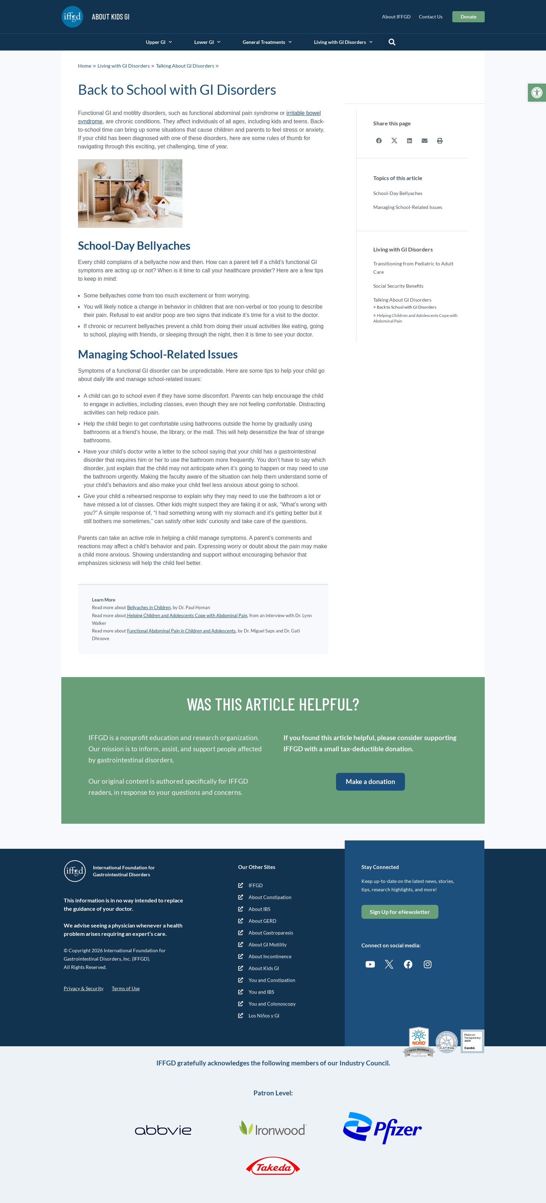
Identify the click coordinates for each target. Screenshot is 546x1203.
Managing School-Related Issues (407, 207)
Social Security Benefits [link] (398, 285)
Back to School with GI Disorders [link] (406, 306)
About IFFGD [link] (396, 17)
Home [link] (84, 66)
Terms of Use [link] (126, 988)
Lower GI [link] (207, 42)
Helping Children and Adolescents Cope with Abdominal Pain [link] (186, 615)
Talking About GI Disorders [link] (185, 66)
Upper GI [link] (159, 42)
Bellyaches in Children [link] (149, 607)
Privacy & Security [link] (83, 988)
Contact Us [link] (431, 17)
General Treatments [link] (267, 42)
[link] (537, 93)
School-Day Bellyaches (397, 193)
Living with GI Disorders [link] (343, 42)
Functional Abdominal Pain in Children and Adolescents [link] (181, 631)
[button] (392, 42)
